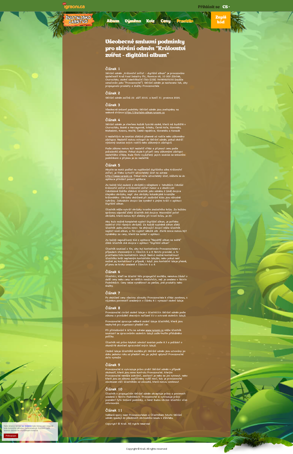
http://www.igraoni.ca (118, 176)
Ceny (165, 21)
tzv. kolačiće (27, 426)
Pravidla (184, 21)
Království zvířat (78, 19)
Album (112, 21)
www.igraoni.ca (155, 330)
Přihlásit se (209, 7)
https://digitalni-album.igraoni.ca (145, 112)
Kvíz (150, 21)
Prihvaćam (11, 436)
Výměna (132, 21)
